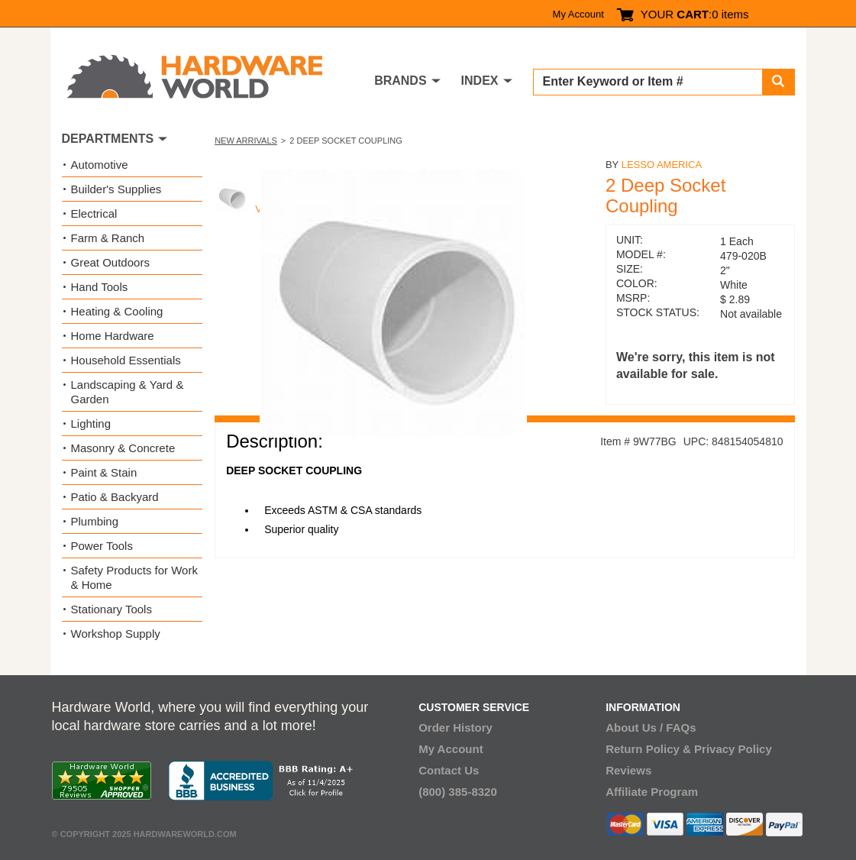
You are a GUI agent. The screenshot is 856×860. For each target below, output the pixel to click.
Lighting (91, 423)
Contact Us (448, 770)
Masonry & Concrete (123, 447)
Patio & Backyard (115, 496)
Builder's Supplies (116, 189)
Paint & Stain (104, 472)
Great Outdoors (110, 262)
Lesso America (662, 164)
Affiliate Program (652, 791)
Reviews (628, 770)
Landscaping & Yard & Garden (127, 392)
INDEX (480, 80)
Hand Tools (99, 286)
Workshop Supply (115, 633)
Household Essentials (126, 360)
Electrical (94, 213)
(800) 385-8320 (457, 791)
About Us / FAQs (651, 727)
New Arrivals (246, 140)
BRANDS (400, 80)
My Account (578, 14)
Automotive (99, 164)
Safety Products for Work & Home (134, 577)
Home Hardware (112, 335)
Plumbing (95, 521)
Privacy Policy (733, 748)
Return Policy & (648, 748)
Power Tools (102, 545)
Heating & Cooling (117, 311)
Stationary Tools (111, 609)
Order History (455, 727)
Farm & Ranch (108, 237)
